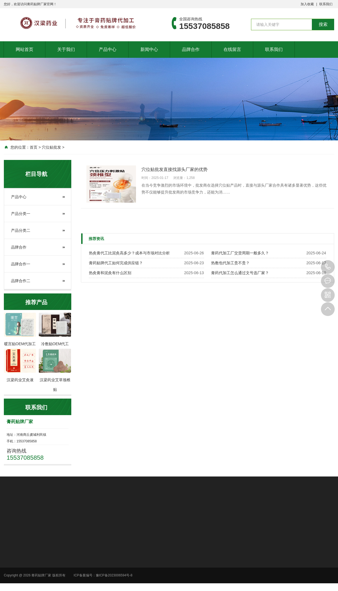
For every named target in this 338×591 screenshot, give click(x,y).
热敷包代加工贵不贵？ (230, 263)
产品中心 (107, 49)
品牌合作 (191, 49)
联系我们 (325, 4)
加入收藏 (307, 4)
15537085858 (328, 267)
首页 (33, 147)
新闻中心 (149, 49)
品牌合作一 (20, 264)
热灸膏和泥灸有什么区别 (110, 273)
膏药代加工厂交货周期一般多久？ (240, 253)
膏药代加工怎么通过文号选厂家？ (240, 273)
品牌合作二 (20, 281)
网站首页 (24, 49)
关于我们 (66, 49)
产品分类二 (20, 230)
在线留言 (232, 49)
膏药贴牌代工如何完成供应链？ (116, 263)
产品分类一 (20, 213)
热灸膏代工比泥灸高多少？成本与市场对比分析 (129, 253)
